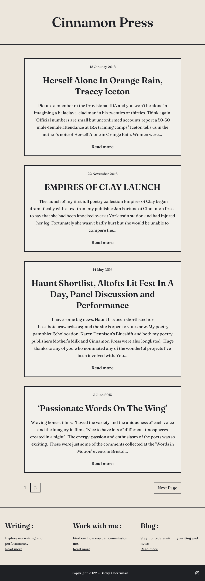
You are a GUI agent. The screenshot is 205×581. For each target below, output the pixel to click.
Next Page (167, 487)
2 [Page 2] (35, 487)
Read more (13, 549)
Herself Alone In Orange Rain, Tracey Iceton (103, 85)
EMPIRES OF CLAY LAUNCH (102, 187)
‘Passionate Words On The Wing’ (102, 408)
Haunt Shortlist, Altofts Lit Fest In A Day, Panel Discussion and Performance (102, 294)
